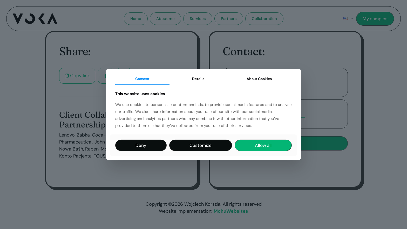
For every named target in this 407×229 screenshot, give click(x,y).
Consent (142, 78)
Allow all (263, 145)
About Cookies (259, 78)
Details (198, 78)
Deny (140, 145)
